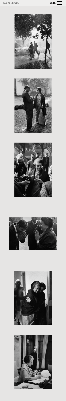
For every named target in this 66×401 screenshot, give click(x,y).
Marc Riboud (11, 3)
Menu (56, 3)
